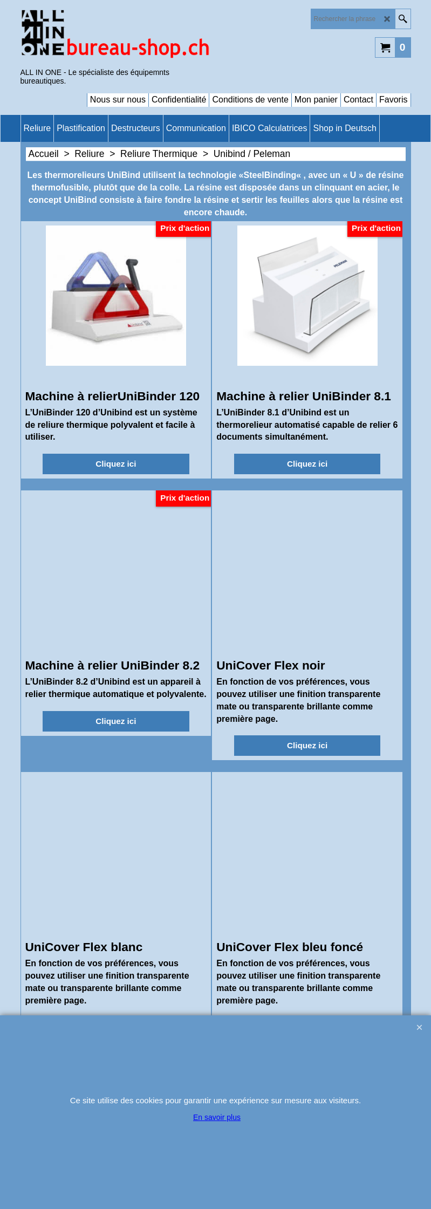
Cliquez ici (115, 463)
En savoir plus (217, 1117)
